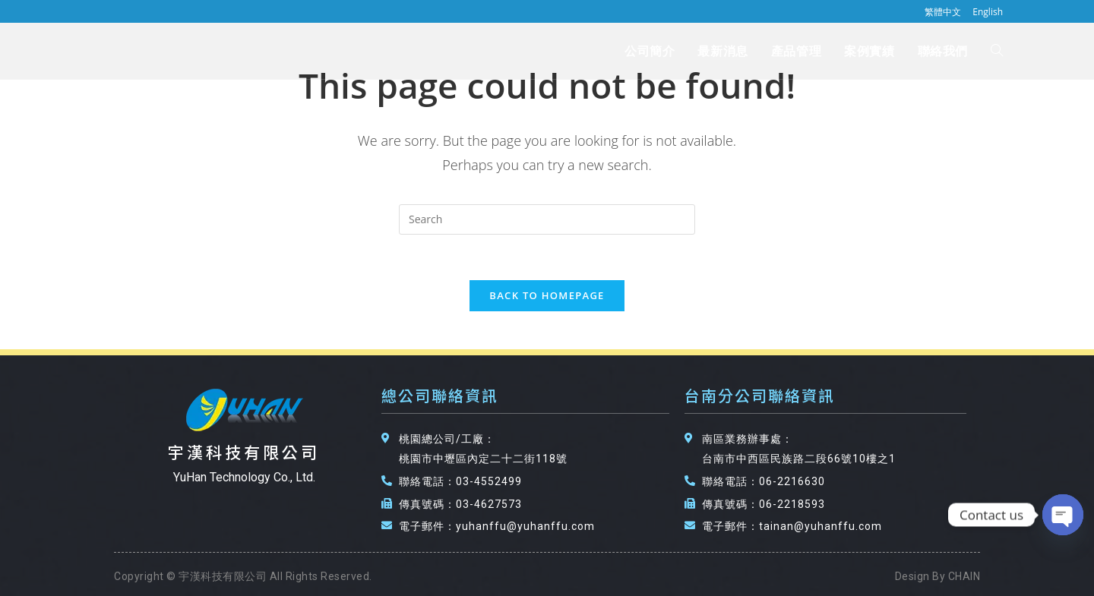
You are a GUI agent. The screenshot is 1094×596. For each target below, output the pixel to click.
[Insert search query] (547, 219)
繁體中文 (943, 11)
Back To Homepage (546, 295)
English (987, 11)
